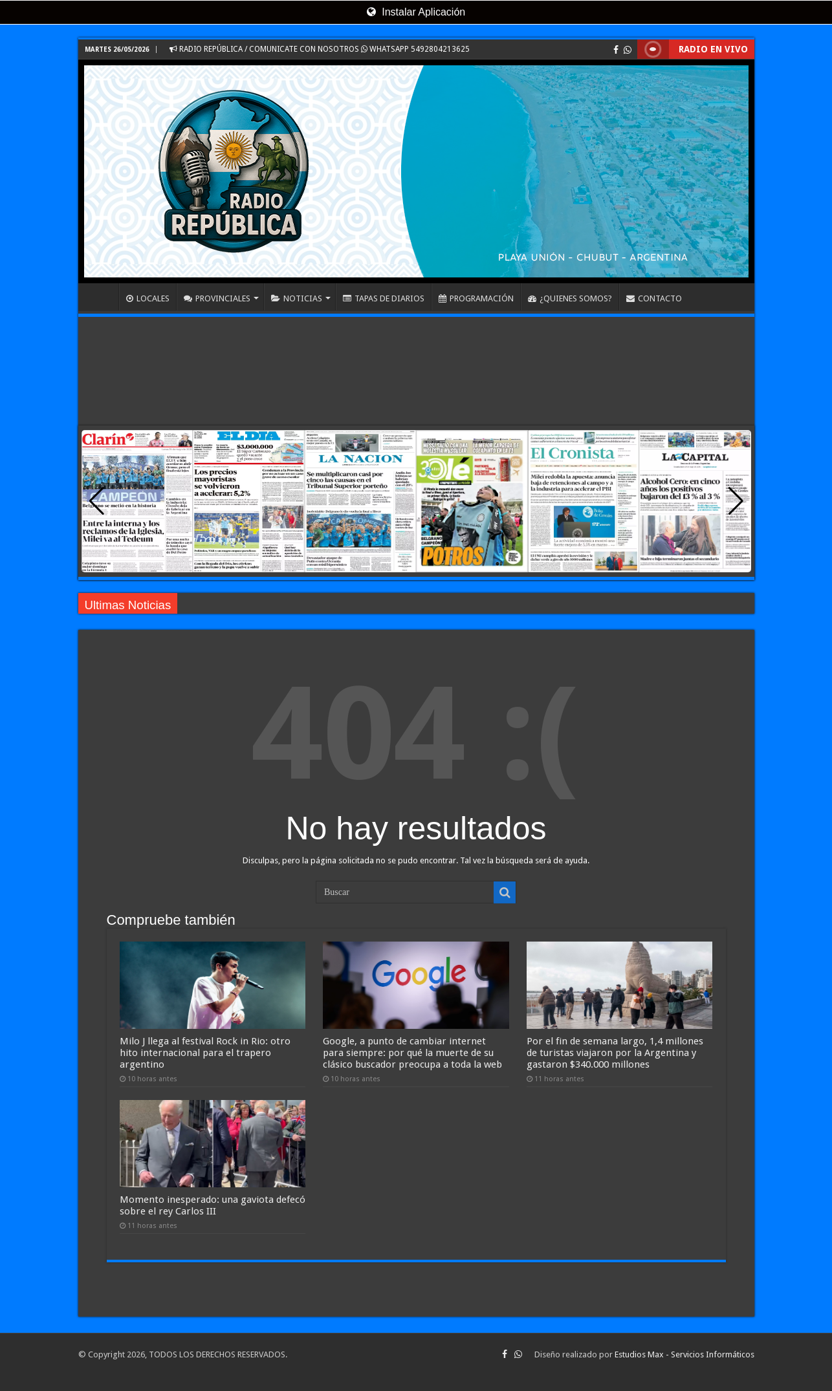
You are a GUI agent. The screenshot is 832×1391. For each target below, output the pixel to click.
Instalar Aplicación (416, 11)
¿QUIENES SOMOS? (570, 298)
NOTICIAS (296, 298)
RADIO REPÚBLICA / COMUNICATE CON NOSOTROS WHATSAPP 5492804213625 (320, 49)
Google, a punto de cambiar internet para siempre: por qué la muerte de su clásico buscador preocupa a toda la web (412, 1052)
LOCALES (148, 298)
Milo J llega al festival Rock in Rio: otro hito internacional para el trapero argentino (205, 1052)
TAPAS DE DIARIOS (383, 298)
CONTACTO (654, 298)
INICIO (101, 296)
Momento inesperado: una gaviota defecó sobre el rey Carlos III (212, 1205)
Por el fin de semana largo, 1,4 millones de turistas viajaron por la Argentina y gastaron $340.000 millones (615, 1052)
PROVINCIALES (217, 298)
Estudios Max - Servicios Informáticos (684, 1354)
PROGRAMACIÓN (476, 298)
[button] (736, 501)
